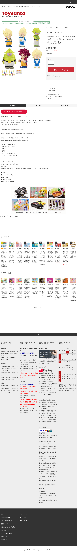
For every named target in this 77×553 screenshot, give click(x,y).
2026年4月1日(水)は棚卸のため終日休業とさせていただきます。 (67, 390)
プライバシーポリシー (7, 530)
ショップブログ (5, 536)
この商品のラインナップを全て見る (14, 112)
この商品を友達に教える (52, 94)
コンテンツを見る (35, 6)
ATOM (5, 539)
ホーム (3, 6)
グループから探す (24, 6)
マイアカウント (24, 514)
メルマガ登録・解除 (6, 533)
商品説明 (13, 105)
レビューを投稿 (50, 90)
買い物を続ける (50, 99)
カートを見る (23, 518)
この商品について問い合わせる (54, 96)
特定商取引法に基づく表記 (53, 77)
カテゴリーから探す (12, 6)
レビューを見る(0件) (51, 88)
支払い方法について (6, 518)
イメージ (38, 105)
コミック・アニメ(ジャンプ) (55, 27)
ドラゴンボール (65, 27)
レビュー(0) (64, 105)
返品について (50, 75)
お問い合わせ (23, 521)
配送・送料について (6, 521)
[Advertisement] (38, 321)
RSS (2, 539)
